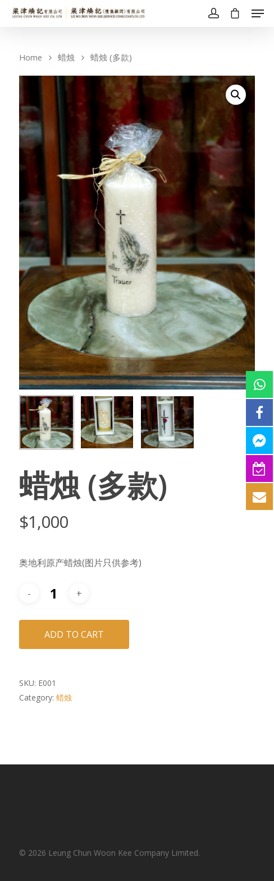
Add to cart (74, 634)
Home (30, 57)
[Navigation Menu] (258, 13)
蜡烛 (66, 57)
